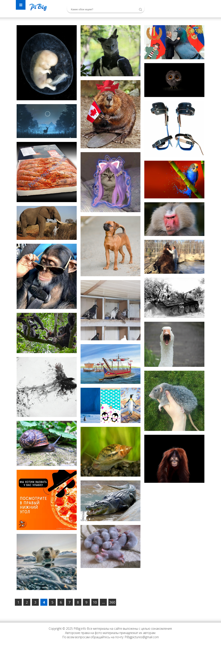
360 (112, 602)
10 (95, 602)
